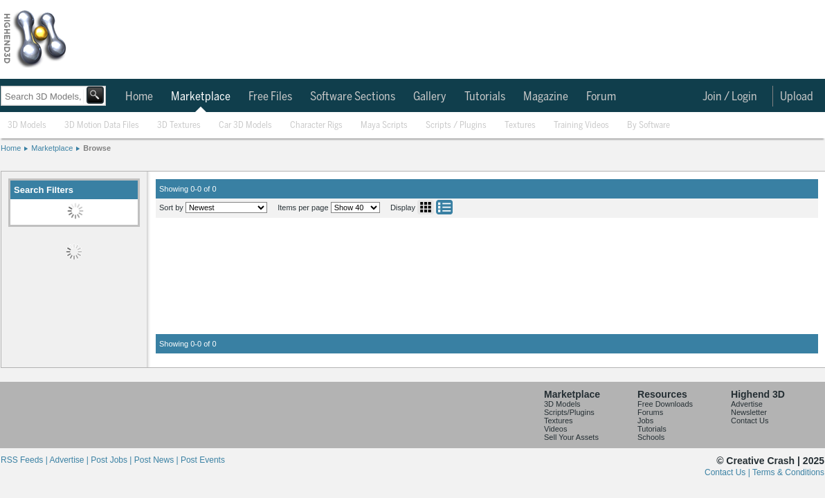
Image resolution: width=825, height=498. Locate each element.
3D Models (27, 125)
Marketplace (200, 96)
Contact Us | (728, 472)
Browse (97, 148)
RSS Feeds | (25, 460)
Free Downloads (665, 404)
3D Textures (179, 125)
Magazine (545, 96)
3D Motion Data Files (101, 125)
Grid (425, 207)
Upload (796, 96)
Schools (650, 437)
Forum (601, 96)
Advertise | (70, 460)
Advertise (747, 404)
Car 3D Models (245, 125)
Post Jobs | (112, 460)
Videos (555, 429)
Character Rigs (316, 125)
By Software (648, 125)
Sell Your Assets (571, 437)
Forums (650, 412)
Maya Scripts (384, 125)
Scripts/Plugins (569, 412)
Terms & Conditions (788, 472)
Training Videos (581, 125)
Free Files (270, 96)
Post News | (157, 460)
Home (139, 96)
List (444, 207)
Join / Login (729, 96)
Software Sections (352, 96)
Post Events (203, 460)
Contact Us (749, 420)
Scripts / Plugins (456, 125)
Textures (520, 125)
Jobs (645, 420)
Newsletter (749, 412)
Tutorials (484, 96)
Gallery (429, 96)
